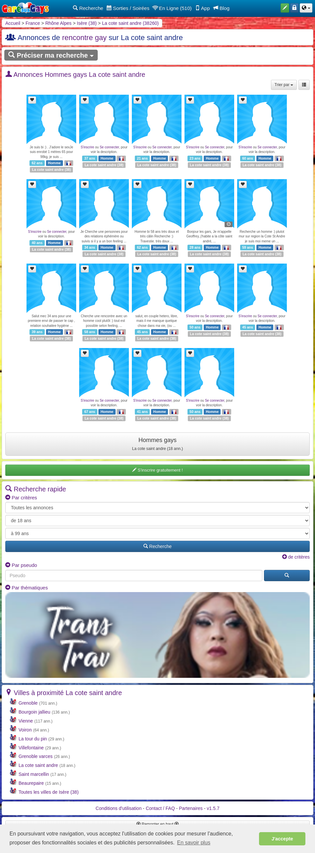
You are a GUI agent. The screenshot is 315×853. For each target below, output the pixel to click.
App (202, 8)
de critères (296, 557)
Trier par (284, 84)
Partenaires (191, 808)
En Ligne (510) (172, 8)
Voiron (25, 729)
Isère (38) (87, 23)
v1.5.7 (213, 808)
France (33, 23)
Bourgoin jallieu (34, 712)
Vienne (26, 721)
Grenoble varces (36, 756)
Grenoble (28, 703)
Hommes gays (157, 444)
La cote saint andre (48, 170)
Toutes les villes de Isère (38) (49, 792)
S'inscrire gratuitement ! (157, 470)
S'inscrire (87, 147)
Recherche (88, 8)
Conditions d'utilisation (119, 808)
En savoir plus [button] (194, 842)
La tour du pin (33, 738)
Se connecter (109, 147)
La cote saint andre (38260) (130, 23)
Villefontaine (31, 747)
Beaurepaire (31, 783)
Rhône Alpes (58, 23)
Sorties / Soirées (128, 8)
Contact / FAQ (160, 808)
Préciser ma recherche (51, 55)
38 (68, 170)
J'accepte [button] (282, 838)
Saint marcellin (34, 774)
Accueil (12, 23)
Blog (221, 8)
